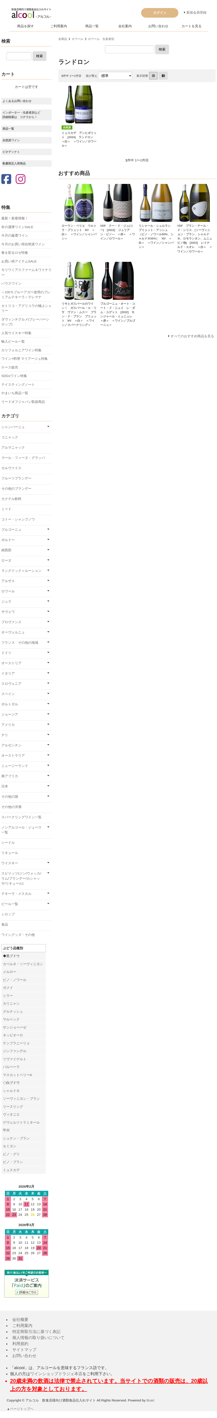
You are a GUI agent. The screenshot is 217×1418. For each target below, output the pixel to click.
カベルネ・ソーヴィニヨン (23, 964)
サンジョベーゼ (14, 1027)
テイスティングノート (18, 384)
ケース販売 (9, 367)
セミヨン (9, 1146)
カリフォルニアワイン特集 (21, 350)
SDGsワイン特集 (14, 376)
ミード (6, 509)
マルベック (11, 1019)
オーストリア (11, 663)
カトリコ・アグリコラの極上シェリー (26, 308)
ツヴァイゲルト (14, 1059)
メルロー (9, 972)
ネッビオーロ (13, 1035)
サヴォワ (8, 612)
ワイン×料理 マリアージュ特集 (24, 358)
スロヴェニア (11, 683)
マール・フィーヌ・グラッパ (23, 458)
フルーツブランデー (16, 478)
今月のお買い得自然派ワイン (23, 244)
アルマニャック (13, 447)
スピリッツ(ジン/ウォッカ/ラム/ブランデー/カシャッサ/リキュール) (21, 878)
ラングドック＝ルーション (21, 571)
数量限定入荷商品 (14, 163)
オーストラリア (13, 755)
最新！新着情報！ (14, 218)
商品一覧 (92, 26)
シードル (8, 842)
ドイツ (6, 653)
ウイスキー (9, 863)
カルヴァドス (11, 468)
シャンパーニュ (13, 427)
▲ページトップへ (20, 1409)
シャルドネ (11, 1091)
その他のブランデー (16, 488)
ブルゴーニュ (11, 529)
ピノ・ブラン (13, 1162)
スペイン (8, 694)
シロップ (8, 914)
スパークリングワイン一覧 (21, 817)
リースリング (13, 1106)
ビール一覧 (9, 904)
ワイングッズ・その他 (18, 935)
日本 (4, 786)
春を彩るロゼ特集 (14, 252)
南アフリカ (9, 776)
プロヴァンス (11, 622)
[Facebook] (6, 179)
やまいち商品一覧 (14, 393)
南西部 (6, 550)
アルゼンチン (11, 745)
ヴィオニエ (11, 1114)
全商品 (62, 39)
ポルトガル (9, 704)
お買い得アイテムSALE (19, 261)
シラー (8, 995)
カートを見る (192, 26)
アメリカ (8, 725)
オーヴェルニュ (13, 632)
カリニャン (11, 1003)
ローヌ (6, 560)
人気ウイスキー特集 (16, 333)
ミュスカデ (11, 1170)
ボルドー (8, 540)
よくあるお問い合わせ (16, 101)
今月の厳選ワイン (14, 235)
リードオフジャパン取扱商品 (23, 402)
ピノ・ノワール (14, 980)
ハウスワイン (11, 283)
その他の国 (9, 796)
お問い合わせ (158, 26)
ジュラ (6, 601)
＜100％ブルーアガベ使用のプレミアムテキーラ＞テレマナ (25, 294)
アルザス (8, 581)
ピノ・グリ (11, 1154)
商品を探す (25, 26)
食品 (4, 924)
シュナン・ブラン (16, 1138)
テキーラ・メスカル (16, 893)
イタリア (8, 673)
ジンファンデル (14, 1051)
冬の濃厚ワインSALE (17, 227)
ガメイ (8, 987)
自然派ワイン (11, 140)
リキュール (9, 853)
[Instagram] (20, 179)
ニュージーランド (14, 766)
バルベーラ (11, 1067)
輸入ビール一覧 (13, 341)
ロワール (77, 39)
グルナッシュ (13, 1011)
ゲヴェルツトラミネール (21, 1122)
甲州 (6, 1130)
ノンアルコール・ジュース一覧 (21, 829)
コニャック (9, 437)
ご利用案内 (58, 26)
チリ (4, 735)
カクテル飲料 (11, 499)
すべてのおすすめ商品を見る (192, 336)
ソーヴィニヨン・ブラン (21, 1098)
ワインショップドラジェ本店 (56, 1374)
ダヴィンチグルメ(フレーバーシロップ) (25, 321)
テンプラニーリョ (16, 1043)
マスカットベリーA (17, 1075)
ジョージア (9, 714)
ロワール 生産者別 (101, 39)
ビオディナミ (11, 152)
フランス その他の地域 (19, 642)
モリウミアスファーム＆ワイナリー (26, 272)
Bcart (150, 1400)
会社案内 (125, 26)
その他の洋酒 (11, 807)
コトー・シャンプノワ (18, 519)
